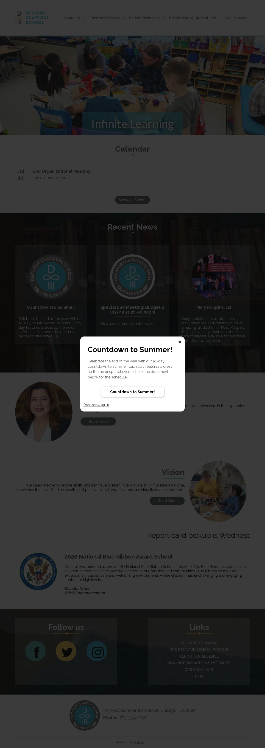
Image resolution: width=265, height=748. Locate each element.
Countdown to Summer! (132, 392)
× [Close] (179, 341)
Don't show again (96, 405)
